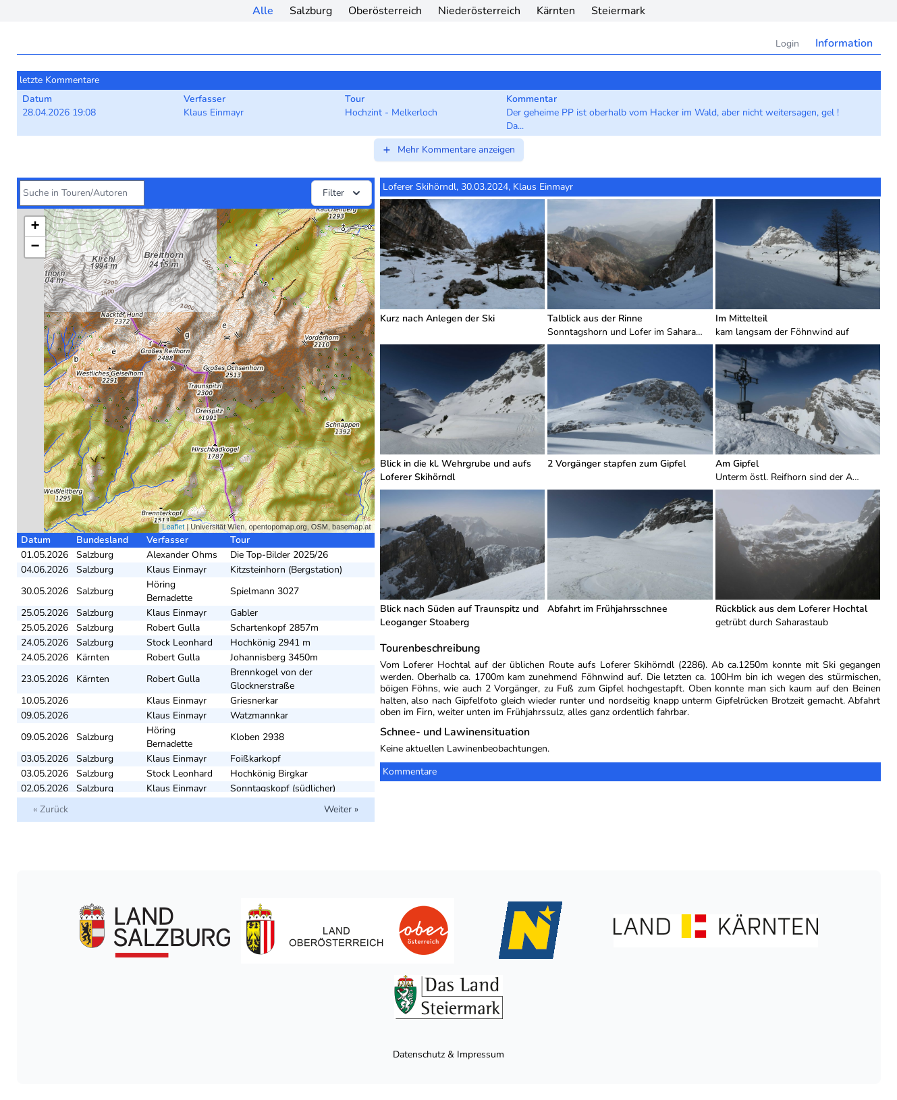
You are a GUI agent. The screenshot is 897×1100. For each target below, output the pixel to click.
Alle (262, 10)
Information (844, 43)
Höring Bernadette (169, 591)
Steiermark (618, 10)
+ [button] (34, 227)
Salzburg (311, 10)
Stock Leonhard (179, 642)
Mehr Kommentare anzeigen (448, 149)
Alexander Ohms (181, 554)
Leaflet (173, 527)
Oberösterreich (385, 10)
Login (787, 43)
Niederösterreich (479, 10)
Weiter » (341, 809)
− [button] (34, 247)
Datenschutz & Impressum (448, 1054)
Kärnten (556, 10)
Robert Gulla (173, 627)
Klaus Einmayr (176, 569)
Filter (343, 193)
